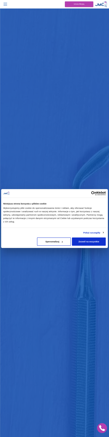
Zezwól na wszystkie (88, 241)
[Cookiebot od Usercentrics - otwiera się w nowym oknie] (93, 193)
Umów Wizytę (79, 4)
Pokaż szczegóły (91, 232)
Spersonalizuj (54, 241)
